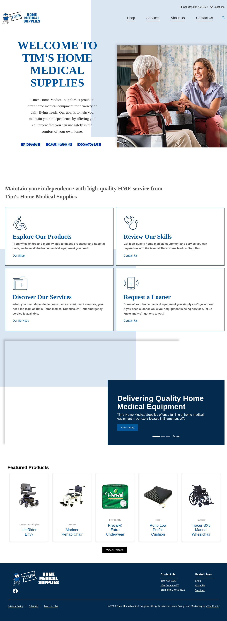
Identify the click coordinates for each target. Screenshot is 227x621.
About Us (178, 18)
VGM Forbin (212, 606)
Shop (131, 18)
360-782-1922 (168, 581)
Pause (175, 436)
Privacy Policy (15, 606)
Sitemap (33, 606)
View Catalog (127, 427)
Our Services (21, 320)
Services (152, 18)
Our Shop (19, 255)
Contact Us (204, 18)
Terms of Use (51, 606)
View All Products (114, 550)
